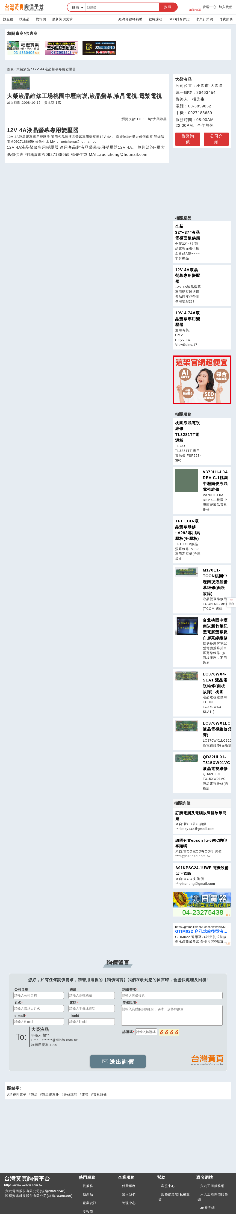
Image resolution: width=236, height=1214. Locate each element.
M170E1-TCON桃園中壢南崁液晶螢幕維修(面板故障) (215, 582)
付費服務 (226, 19)
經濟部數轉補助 (130, 19)
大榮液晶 (23, 69)
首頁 (10, 69)
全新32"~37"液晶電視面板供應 (187, 232)
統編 (73, 989)
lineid (75, 1016)
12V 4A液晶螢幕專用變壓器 (187, 276)
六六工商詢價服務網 (213, 1197)
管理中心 (209, 7)
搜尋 (168, 7)
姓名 (18, 1002)
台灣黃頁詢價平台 (39, 1181)
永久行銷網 (204, 19)
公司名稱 (21, 989)
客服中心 (168, 1186)
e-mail (20, 1016)
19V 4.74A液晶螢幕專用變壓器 (187, 319)
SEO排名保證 (179, 19)
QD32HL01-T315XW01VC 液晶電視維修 (216, 763)
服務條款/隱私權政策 (174, 1197)
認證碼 (127, 1032)
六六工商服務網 (212, 1186)
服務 (76, 7)
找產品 (24, 19)
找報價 (41, 19)
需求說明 (129, 1002)
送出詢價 (118, 1062)
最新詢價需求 (62, 19)
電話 (73, 1002)
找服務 (8, 19)
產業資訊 (90, 1203)
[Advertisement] (202, 179)
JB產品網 (207, 1208)
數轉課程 (155, 19)
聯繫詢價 (188, 139)
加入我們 (226, 7)
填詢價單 (195, 7)
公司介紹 (216, 139)
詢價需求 (129, 989)
